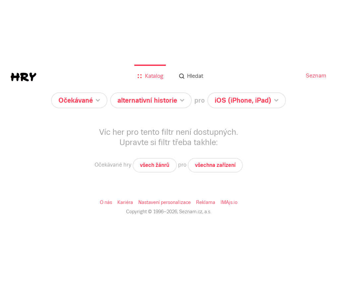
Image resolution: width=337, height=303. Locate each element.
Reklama (205, 202)
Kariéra (125, 202)
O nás (106, 202)
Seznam (316, 76)
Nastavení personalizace (164, 202)
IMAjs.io (229, 202)
